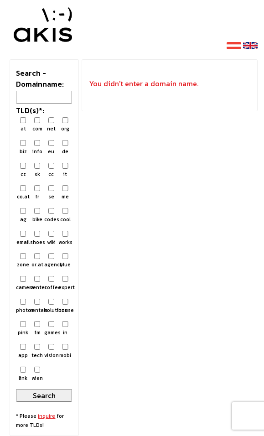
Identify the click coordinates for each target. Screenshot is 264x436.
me (65, 192)
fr (37, 192)
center (37, 283)
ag (23, 215)
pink (23, 328)
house (65, 306)
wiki (51, 238)
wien (37, 374)
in (65, 328)
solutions (51, 306)
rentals (37, 306)
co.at (23, 192)
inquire (46, 416)
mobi (65, 351)
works (65, 238)
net (51, 124)
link (23, 374)
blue (65, 260)
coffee (51, 283)
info (37, 147)
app (23, 351)
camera (23, 283)
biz (23, 147)
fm (37, 328)
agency (51, 260)
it (65, 170)
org (65, 124)
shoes (37, 238)
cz (23, 170)
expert (65, 283)
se (51, 192)
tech (37, 351)
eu (51, 147)
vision (51, 351)
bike (37, 215)
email (23, 238)
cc (51, 170)
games (51, 328)
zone (23, 260)
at (23, 124)
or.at (37, 260)
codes (51, 215)
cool (65, 215)
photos (23, 306)
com (37, 124)
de (65, 147)
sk (37, 170)
